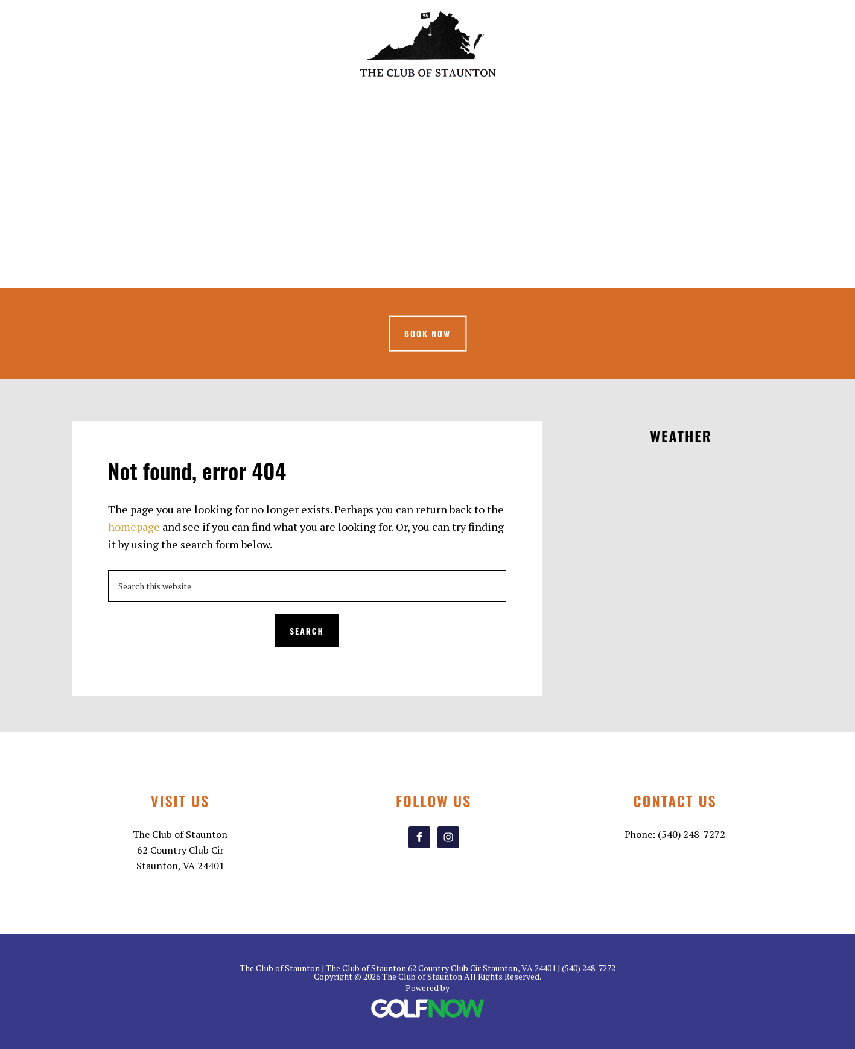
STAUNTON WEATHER (681, 516)
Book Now (427, 333)
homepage (134, 526)
